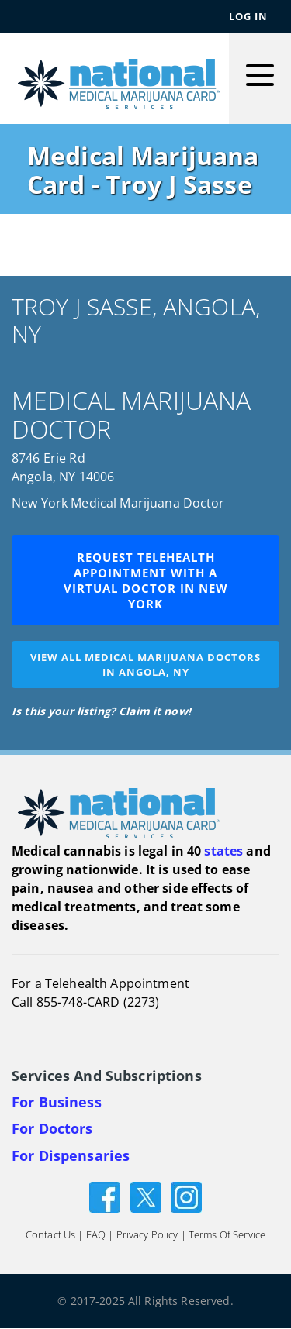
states (223, 850)
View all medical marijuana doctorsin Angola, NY (145, 664)
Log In (248, 16)
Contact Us (50, 1235)
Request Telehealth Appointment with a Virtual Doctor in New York (146, 580)
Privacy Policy (147, 1235)
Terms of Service (227, 1235)
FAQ (96, 1235)
